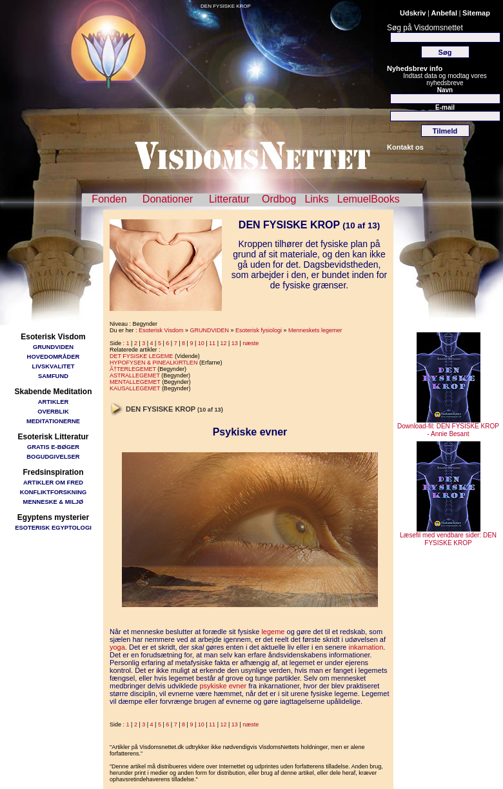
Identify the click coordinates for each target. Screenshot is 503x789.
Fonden (109, 199)
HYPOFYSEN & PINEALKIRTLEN (153, 362)
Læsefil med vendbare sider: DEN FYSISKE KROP (448, 536)
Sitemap (476, 13)
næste (250, 343)
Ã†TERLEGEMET (133, 369)
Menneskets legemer (315, 330)
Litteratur (229, 199)
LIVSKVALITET (53, 366)
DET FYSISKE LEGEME (141, 356)
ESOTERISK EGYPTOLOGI (53, 527)
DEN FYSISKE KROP (226, 6)
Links (316, 199)
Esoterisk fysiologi (258, 330)
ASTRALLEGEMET (135, 375)
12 (223, 343)
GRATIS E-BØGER (53, 446)
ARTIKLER (53, 401)
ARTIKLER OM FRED (53, 482)
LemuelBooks (368, 199)
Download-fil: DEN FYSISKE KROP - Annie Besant (448, 427)
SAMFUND (53, 375)
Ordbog (279, 199)
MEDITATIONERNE (53, 420)
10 (201, 343)
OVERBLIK (52, 411)
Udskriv (413, 13)
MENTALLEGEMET (135, 382)
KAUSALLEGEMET (135, 388)
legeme (272, 631)
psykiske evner (222, 686)
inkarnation (366, 647)
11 (212, 343)
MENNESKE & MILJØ (53, 501)
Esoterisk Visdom (161, 330)
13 (235, 343)
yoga (117, 647)
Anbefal (444, 13)
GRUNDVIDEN (53, 346)
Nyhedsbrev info (414, 68)
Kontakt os (405, 147)
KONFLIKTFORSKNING (53, 491)
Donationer (168, 199)
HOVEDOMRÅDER (53, 356)
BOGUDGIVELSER (52, 456)
